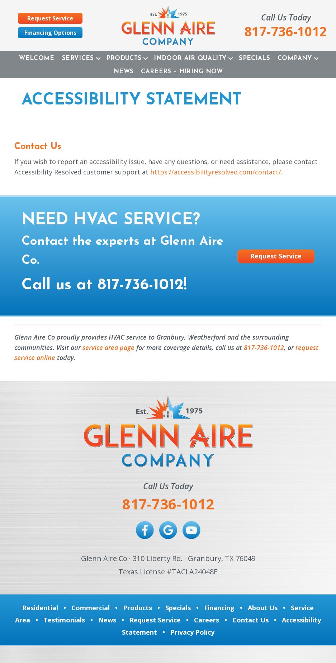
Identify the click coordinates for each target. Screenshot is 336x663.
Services (78, 58)
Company (295, 58)
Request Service (155, 620)
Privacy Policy (192, 632)
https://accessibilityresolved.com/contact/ (215, 172)
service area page (108, 347)
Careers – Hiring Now (182, 72)
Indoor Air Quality (190, 58)
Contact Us (250, 620)
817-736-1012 (141, 285)
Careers (206, 620)
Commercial (90, 607)
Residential (40, 607)
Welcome (36, 58)
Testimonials (64, 620)
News (123, 72)
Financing (219, 607)
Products (124, 58)
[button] (98, 58)
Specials (254, 58)
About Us (263, 607)
